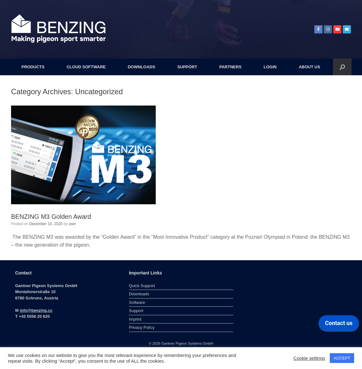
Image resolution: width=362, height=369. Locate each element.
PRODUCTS (33, 67)
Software (137, 302)
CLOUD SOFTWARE (86, 67)
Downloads (139, 294)
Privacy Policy (141, 327)
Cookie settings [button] (309, 358)
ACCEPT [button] (342, 358)
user (72, 224)
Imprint (135, 319)
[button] (342, 66)
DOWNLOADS (141, 67)
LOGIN (270, 67)
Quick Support (142, 285)
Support (136, 310)
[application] (339, 324)
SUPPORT (187, 67)
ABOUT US (309, 67)
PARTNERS (230, 67)
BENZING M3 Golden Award (51, 216)
